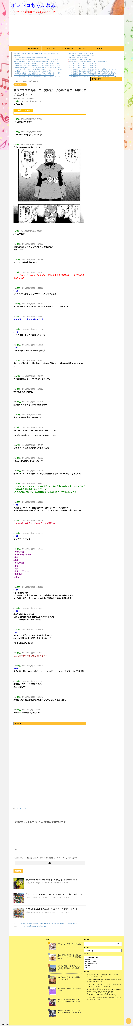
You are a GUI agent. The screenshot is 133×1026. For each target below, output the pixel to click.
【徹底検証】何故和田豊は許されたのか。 (69, 990)
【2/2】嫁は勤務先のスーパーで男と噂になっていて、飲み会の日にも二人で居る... (37, 63)
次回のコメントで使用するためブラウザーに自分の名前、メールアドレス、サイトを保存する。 (47, 858)
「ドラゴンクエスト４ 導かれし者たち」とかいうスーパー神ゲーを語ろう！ (53, 894)
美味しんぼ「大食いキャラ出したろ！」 (69, 945)
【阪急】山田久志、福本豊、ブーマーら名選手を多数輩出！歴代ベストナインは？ (48, 923)
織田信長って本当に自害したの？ (78, 57)
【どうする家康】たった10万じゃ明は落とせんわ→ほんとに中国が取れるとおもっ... (92, 69)
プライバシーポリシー (66, 48)
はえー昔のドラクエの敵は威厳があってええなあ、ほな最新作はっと (51, 880)
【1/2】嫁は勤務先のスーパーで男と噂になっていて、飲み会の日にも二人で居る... (37, 65)
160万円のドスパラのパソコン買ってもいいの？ (82, 53)
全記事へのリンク (33, 48)
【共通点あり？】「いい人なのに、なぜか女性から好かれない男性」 (33, 71)
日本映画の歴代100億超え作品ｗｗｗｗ (80, 59)
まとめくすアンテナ (91, 964)
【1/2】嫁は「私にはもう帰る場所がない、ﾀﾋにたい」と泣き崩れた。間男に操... (36, 59)
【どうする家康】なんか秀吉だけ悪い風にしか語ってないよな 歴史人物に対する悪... (93, 73)
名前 (16, 849)
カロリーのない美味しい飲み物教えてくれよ (81, 55)
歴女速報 (87, 960)
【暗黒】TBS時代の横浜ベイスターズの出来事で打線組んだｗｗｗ (69, 1012)
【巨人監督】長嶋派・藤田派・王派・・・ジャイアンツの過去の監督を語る (69, 957)
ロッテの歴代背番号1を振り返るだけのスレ (100, 989)
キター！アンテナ (90, 962)
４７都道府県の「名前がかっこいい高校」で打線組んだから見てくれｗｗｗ (69, 968)
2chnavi (87, 968)
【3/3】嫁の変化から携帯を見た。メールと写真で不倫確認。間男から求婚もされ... (37, 67)
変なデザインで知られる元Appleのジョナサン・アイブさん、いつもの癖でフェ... (36, 53)
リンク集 (99, 48)
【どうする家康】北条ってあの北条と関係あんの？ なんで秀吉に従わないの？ (91, 71)
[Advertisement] (66, 30)
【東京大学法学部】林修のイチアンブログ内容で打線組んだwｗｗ (69, 1001)
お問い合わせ (83, 48)
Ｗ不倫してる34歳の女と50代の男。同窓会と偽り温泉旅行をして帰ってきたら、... (37, 61)
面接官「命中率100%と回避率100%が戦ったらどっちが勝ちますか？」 (89, 61)
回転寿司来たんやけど (20, 55)
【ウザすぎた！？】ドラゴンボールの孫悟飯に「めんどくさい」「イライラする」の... (38, 69)
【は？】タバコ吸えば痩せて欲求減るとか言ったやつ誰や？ (31, 57)
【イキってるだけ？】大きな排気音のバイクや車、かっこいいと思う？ (34, 75)
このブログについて (50, 48)
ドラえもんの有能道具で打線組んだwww (33, 926)
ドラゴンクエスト (20, 808)
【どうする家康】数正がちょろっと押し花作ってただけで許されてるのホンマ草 (91, 75)
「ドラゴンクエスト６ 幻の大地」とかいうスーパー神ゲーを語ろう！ (51, 909)
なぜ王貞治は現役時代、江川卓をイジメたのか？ (69, 978)
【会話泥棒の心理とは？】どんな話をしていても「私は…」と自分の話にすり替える (37, 73)
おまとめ (87, 966)
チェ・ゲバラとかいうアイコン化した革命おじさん (83, 63)
